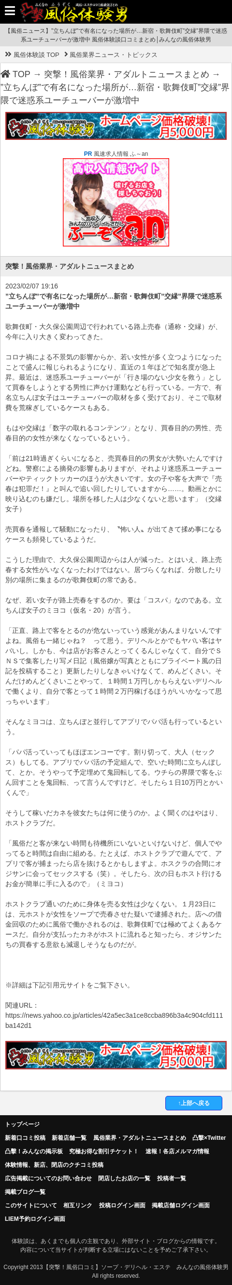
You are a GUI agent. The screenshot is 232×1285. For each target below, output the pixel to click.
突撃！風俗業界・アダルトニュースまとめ (126, 74)
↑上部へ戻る (194, 1103)
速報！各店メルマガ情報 (177, 1151)
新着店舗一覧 (69, 1138)
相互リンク (77, 1205)
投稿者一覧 (171, 1178)
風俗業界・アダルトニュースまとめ (139, 1138)
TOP (15, 74)
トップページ (22, 1124)
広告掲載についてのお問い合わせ (48, 1178)
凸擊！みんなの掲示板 (34, 1151)
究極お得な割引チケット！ (104, 1151)
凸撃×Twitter (209, 1138)
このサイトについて (31, 1205)
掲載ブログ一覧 (25, 1192)
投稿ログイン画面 (122, 1205)
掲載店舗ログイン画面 (181, 1205)
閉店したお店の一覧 (124, 1178)
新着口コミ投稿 (25, 1138)
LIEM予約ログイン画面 (35, 1219)
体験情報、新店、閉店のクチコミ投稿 (54, 1165)
